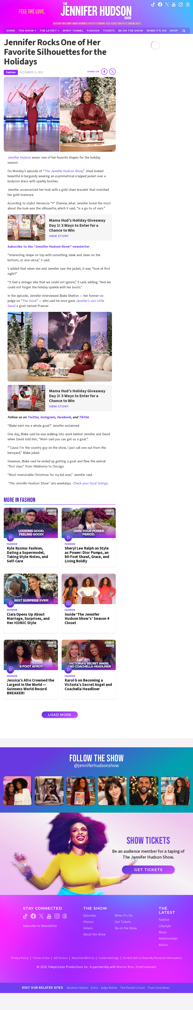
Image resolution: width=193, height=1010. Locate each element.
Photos (88, 922)
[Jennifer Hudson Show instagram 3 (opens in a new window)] (80, 790)
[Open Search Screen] (184, 31)
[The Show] (27, 30)
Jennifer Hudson (19, 157)
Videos (88, 928)
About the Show (94, 934)
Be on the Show (126, 928)
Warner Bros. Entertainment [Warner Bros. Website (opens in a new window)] (136, 967)
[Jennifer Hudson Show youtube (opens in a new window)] (174, 4)
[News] (49, 30)
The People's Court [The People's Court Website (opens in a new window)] (132, 988)
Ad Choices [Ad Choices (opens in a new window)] (60, 958)
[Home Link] (96, 11)
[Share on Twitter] (112, 71)
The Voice (29, 300)
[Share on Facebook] (104, 71)
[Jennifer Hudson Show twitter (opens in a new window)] (167, 4)
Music (163, 932)
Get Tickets (148, 869)
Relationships (168, 938)
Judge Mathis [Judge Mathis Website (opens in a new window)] (108, 988)
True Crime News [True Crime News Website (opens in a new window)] (158, 988)
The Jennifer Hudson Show (63, 171)
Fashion (11, 72)
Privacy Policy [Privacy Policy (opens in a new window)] (20, 958)
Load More (59, 715)
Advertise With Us (83, 958)
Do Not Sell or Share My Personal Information (152, 958)
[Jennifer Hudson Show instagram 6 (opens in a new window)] (175, 790)
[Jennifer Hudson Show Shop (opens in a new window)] (174, 30)
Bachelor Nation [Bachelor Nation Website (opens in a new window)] (77, 988)
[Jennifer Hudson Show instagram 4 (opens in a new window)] (112, 790)
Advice (163, 945)
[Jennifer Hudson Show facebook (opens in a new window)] (160, 4)
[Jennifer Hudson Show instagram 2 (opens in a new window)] (49, 790)
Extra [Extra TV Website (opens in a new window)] (94, 988)
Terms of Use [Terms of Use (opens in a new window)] (41, 958)
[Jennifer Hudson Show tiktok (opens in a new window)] (153, 4)
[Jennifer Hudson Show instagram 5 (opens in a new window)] (143, 790)
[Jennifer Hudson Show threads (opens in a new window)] (65, 916)
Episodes (89, 915)
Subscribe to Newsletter (40, 926)
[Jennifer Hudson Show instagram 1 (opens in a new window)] (17, 790)
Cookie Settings (108, 958)
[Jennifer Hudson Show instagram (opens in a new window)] (180, 4)
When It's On (123, 915)
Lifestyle (165, 926)
